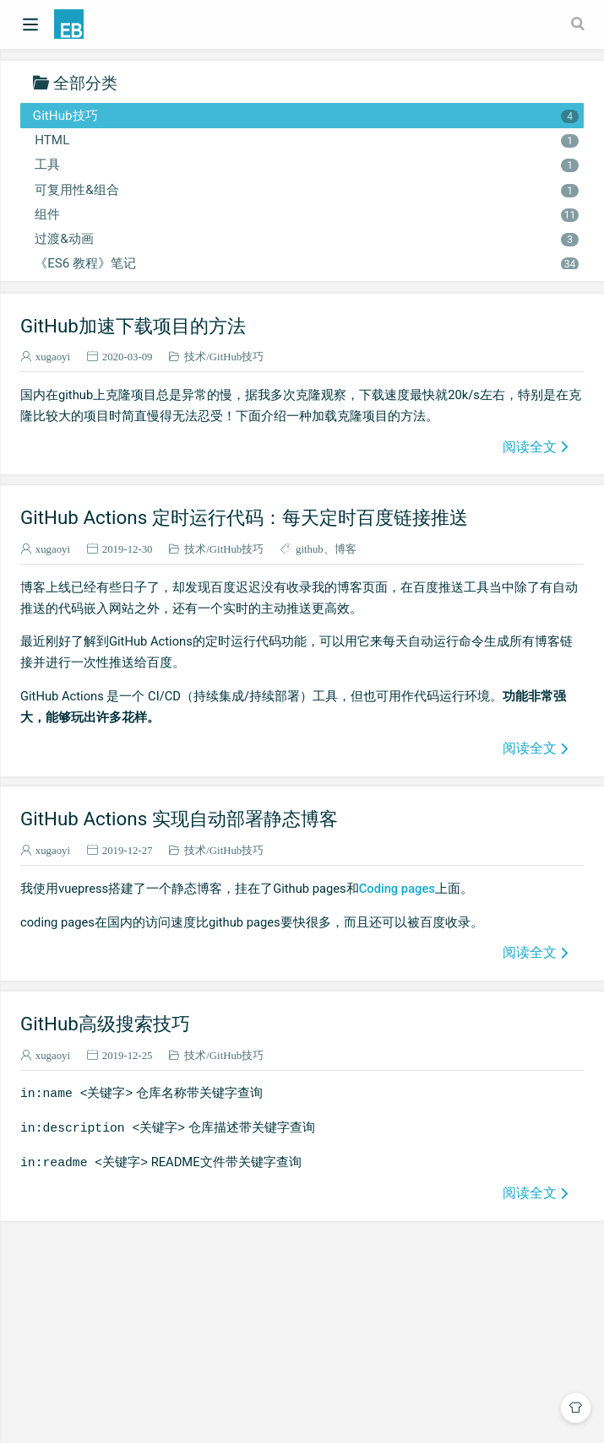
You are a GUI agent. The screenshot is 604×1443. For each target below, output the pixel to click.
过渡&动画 (306, 238)
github (310, 548)
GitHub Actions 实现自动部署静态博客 (179, 819)
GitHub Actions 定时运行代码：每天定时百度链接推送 (244, 517)
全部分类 (85, 82)
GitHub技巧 (306, 115)
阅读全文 (530, 446)
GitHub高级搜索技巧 (105, 1024)
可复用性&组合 (306, 189)
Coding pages (397, 888)
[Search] (579, 23)
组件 (306, 214)
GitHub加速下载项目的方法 (133, 326)
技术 (195, 356)
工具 (306, 164)
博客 (345, 548)
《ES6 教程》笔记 (306, 263)
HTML (306, 140)
